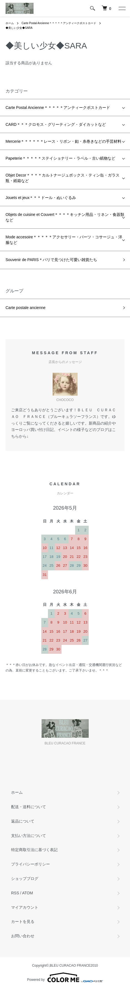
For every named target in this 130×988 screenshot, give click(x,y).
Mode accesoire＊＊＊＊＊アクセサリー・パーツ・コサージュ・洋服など (64, 240)
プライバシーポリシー (30, 864)
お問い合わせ (22, 936)
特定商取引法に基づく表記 (34, 849)
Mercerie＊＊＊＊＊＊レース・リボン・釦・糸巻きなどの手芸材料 (63, 141)
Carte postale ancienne (25, 307)
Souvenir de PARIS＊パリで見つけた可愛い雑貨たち (51, 259)
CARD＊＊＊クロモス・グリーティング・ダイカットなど (56, 124)
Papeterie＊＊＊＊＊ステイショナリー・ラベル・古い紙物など (60, 158)
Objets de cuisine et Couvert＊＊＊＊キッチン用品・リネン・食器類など (65, 217)
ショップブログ (24, 878)
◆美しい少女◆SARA (19, 27)
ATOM (27, 893)
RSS (15, 893)
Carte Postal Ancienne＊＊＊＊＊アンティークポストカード (59, 23)
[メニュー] (121, 8)
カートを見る (22, 921)
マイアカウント (24, 907)
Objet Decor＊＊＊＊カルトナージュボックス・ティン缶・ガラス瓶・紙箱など (62, 178)
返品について (22, 821)
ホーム (10, 23)
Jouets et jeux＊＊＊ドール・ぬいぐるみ (41, 197)
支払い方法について (28, 835)
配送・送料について (28, 807)
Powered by (65, 977)
